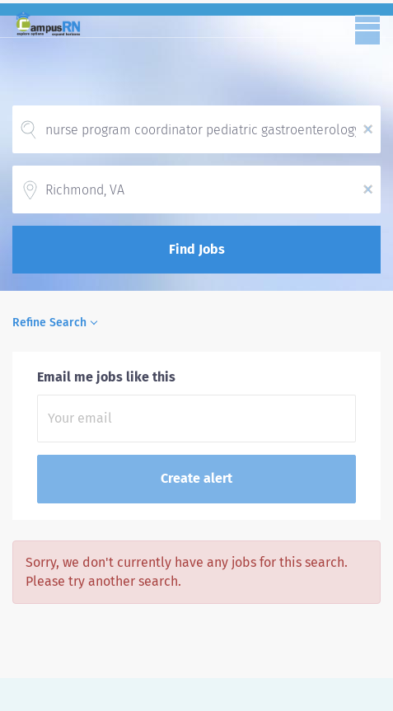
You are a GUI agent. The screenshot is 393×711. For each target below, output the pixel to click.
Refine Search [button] (49, 323)
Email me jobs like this (106, 377)
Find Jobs (197, 249)
